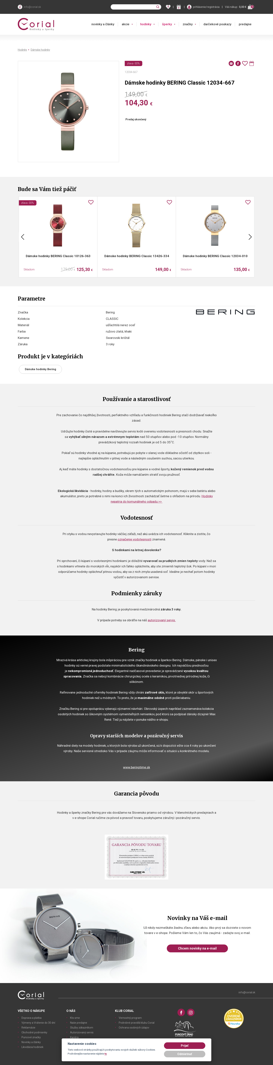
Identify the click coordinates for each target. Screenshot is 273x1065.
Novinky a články (31, 1042)
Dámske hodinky (40, 49)
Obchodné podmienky (34, 1032)
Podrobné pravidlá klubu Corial (136, 1022)
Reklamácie (28, 1027)
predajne (245, 24)
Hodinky (22, 49)
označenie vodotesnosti (134, 539)
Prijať (184, 1045)
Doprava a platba (32, 1017)
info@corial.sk (32, 6)
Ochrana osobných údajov (134, 1027)
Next (250, 237)
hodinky (145, 24)
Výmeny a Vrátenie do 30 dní (38, 1022)
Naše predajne (78, 1022)
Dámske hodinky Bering (40, 369)
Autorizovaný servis (81, 1032)
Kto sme (75, 1017)
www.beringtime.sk (136, 767)
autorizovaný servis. (162, 620)
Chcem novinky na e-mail (197, 948)
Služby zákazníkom (81, 1027)
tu (106, 1053)
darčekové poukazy (217, 24)
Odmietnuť (184, 1054)
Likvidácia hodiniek (32, 1047)
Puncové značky (31, 1037)
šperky (167, 24)
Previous (23, 237)
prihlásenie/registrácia (206, 6)
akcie (125, 24)
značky (188, 24)
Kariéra (74, 1037)
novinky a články (102, 24)
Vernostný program (130, 1017)
